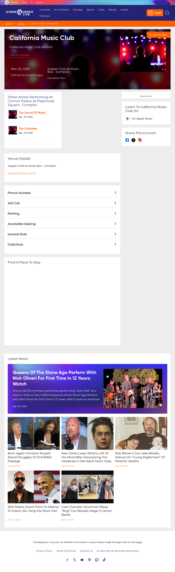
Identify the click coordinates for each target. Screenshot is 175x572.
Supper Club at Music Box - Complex (63, 70)
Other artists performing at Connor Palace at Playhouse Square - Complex (31, 101)
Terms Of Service (66, 550)
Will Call (14, 203)
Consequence (6, 2)
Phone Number (19, 193)
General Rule (17, 234)
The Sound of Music (32, 112)
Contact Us (86, 550)
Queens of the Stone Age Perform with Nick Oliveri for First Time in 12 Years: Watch (54, 378)
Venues (112, 9)
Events (21, 23)
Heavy (39, 2)
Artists (124, 9)
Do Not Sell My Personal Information (118, 550)
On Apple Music (142, 118)
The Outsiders (28, 128)
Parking (14, 213)
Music (15, 2)
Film (24, 2)
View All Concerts (19, 54)
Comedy (78, 9)
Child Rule (15, 244)
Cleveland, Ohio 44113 (22, 173)
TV (31, 2)
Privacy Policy (44, 550)
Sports (90, 9)
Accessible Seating (22, 224)
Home (8, 23)
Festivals (45, 15)
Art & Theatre (61, 9)
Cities (101, 9)
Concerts (45, 9)
